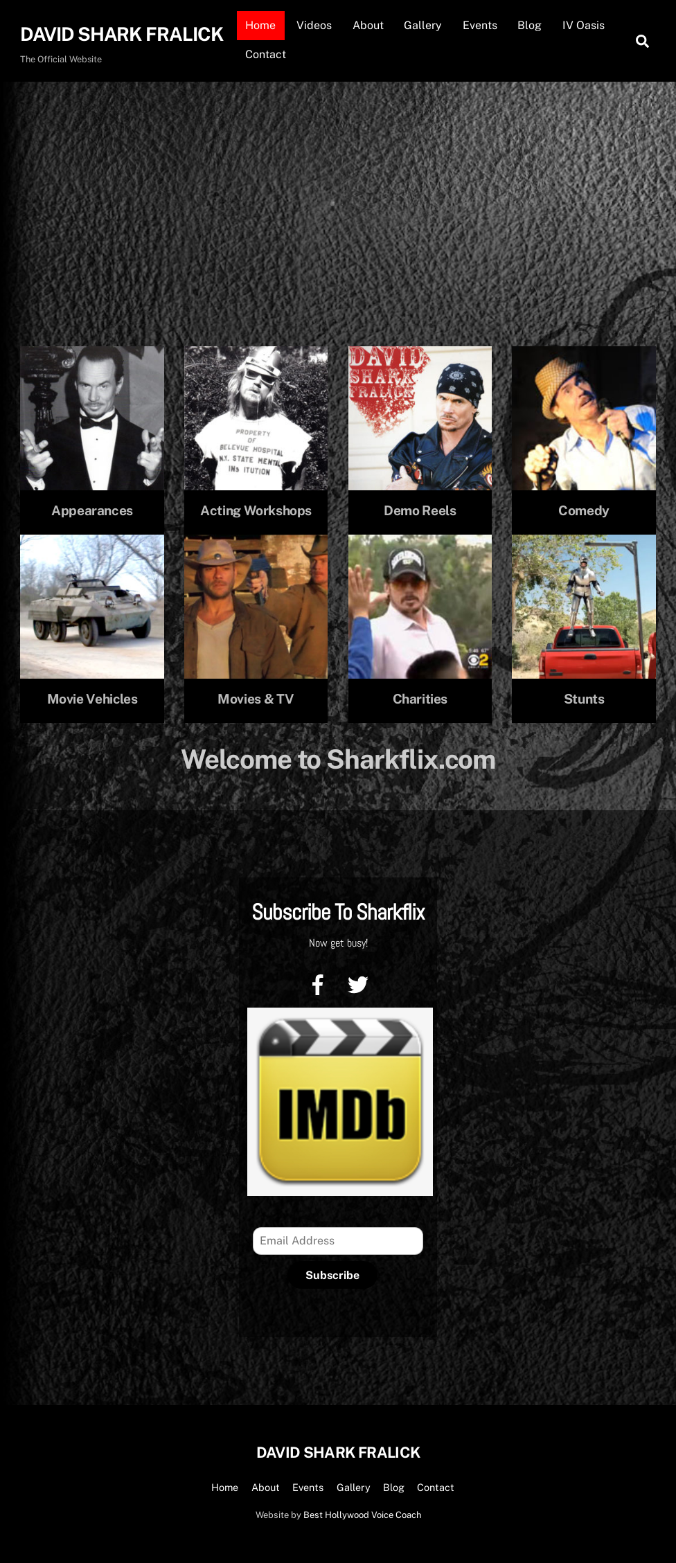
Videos (314, 25)
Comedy (584, 510)
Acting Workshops (256, 510)
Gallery (423, 25)
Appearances (92, 510)
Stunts (584, 698)
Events (480, 25)
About (368, 25)
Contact (265, 54)
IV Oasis (583, 25)
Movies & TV (255, 698)
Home (260, 25)
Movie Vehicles (92, 698)
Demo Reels (420, 510)
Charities (420, 698)
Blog (529, 25)
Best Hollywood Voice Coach (362, 1515)
